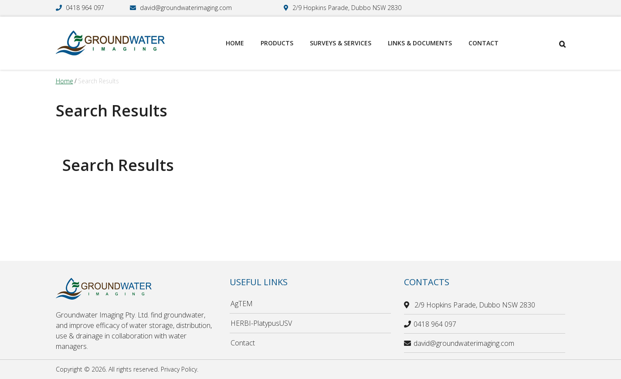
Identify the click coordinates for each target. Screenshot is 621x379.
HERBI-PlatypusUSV (261, 323)
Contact (243, 343)
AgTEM (242, 303)
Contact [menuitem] (483, 43)
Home (64, 81)
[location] (408, 305)
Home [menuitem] (235, 43)
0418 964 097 (85, 7)
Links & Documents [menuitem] (420, 43)
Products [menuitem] (277, 43)
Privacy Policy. (179, 369)
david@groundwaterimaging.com (186, 7)
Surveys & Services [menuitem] (340, 43)
